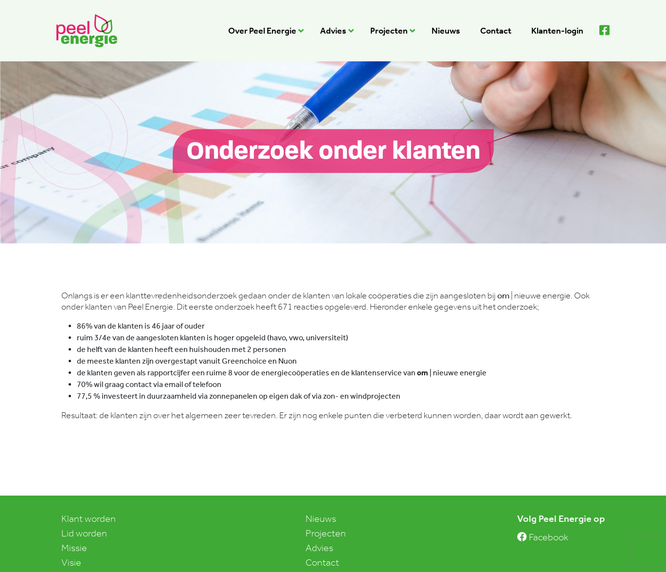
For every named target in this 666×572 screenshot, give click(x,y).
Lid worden (84, 533)
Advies (319, 548)
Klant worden (88, 518)
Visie (71, 562)
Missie (74, 548)
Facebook (542, 537)
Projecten (326, 533)
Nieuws (321, 518)
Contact (322, 562)
